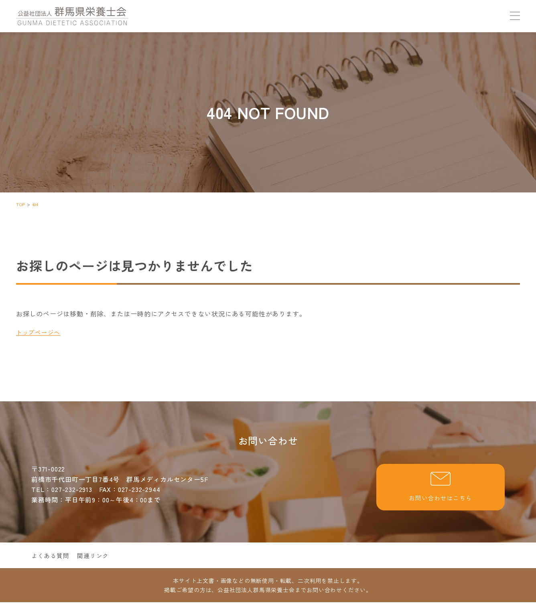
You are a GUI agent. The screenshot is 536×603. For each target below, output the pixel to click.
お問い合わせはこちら (440, 487)
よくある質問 (51, 556)
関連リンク (97, 556)
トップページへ (39, 332)
